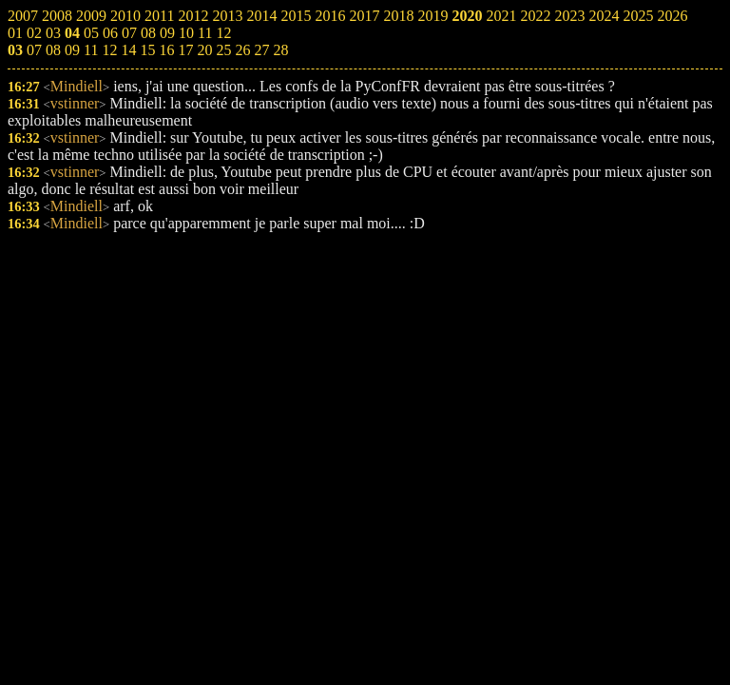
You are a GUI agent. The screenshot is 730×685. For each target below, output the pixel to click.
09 (72, 50)
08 (53, 50)
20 (204, 50)
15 (147, 50)
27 (261, 50)
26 (242, 50)
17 (185, 50)
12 (109, 50)
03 (15, 50)
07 (34, 50)
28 (280, 50)
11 (91, 50)
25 (223, 50)
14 (128, 50)
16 (166, 50)
